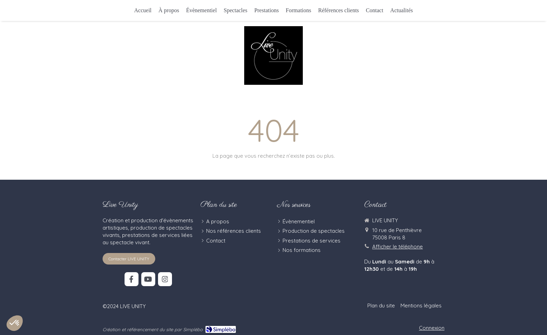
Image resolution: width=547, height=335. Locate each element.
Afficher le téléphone (397, 246)
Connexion (431, 328)
